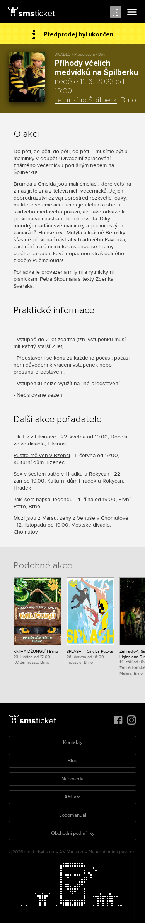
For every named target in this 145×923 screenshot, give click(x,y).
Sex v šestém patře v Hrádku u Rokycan (61, 474)
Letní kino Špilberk (86, 100)
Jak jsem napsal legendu (43, 499)
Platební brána (103, 852)
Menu (132, 12)
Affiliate (72, 797)
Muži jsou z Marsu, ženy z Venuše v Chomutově (71, 518)
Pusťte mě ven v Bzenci (42, 455)
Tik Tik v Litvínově (35, 436)
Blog (72, 761)
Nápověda (72, 779)
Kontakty (72, 742)
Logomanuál (72, 815)
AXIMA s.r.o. (71, 852)
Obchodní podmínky (72, 833)
